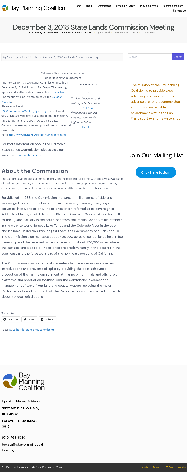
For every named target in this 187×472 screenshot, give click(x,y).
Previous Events (149, 6)
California (18, 329)
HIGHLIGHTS (88, 127)
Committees (104, 6)
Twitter (156, 467)
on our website (57, 92)
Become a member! (173, 6)
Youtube (182, 467)
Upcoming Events (125, 6)
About (89, 6)
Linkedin (144, 467)
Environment (51, 32)
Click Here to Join (155, 172)
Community (35, 32)
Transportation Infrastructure (75, 32)
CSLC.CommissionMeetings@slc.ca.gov (25, 111)
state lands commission (40, 329)
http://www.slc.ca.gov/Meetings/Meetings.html (37, 134)
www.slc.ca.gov (30, 155)
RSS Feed (168, 467)
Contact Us (179, 11)
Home (78, 6)
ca (9, 329)
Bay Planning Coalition (14, 57)
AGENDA (88, 108)
